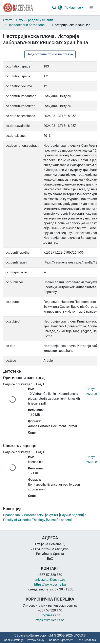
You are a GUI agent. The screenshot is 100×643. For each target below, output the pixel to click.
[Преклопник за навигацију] (91, 8)
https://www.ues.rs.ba (50, 584)
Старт (7, 20)
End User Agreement (60, 640)
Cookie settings (14, 640)
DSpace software (26, 635)
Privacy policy (35, 640)
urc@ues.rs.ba (50, 615)
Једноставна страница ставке (50, 54)
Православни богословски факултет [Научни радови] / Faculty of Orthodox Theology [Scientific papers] (27, 25)
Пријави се (72, 7)
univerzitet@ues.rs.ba (50, 580)
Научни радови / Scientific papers (36, 20)
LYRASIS (80, 635)
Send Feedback (86, 640)
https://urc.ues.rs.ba (50, 620)
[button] (60, 7)
